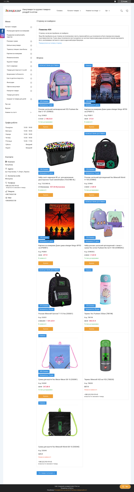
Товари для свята (13, 95)
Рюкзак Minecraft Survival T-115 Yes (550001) (55, 314)
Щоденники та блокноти (15, 74)
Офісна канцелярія (13, 86)
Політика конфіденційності (79, 490)
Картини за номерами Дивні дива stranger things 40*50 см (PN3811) (105, 110)
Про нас (8, 104)
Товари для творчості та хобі (17, 70)
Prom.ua (77, 486)
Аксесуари (10, 82)
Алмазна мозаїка (13, 57)
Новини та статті (11, 112)
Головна (59, 10)
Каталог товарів (73, 10)
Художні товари (12, 62)
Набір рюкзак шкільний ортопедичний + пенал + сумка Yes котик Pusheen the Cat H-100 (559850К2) (104, 247)
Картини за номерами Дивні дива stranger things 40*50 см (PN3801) (59, 247)
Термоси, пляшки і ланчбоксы (17, 49)
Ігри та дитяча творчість (15, 78)
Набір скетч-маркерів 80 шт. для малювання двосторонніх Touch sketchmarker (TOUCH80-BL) (56, 178)
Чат (125, 487)
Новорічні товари (13, 90)
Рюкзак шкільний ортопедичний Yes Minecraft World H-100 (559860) (104, 178)
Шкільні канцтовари (14, 45)
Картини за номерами (14, 53)
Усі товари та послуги (46, 473)
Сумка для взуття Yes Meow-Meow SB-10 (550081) (57, 379)
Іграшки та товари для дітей (16, 99)
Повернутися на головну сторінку (50, 43)
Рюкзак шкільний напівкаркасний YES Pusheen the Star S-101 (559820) (58, 110)
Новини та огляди (92, 10)
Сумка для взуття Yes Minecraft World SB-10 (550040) (58, 447)
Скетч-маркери (12, 66)
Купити (45, 127)
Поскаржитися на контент (62, 490)
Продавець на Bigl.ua (67, 488)
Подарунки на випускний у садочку (16, 36)
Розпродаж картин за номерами (18, 31)
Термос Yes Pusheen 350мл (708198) (98, 314)
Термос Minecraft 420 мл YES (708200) (99, 379)
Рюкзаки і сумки (12, 41)
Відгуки (7, 108)
